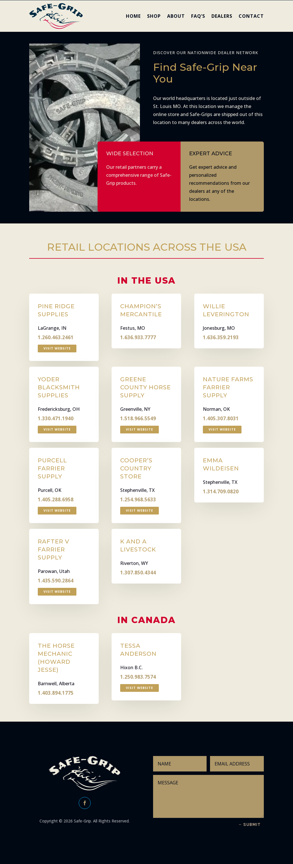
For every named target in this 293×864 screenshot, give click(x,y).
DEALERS (221, 16)
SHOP (154, 16)
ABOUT (176, 16)
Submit (252, 824)
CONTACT (251, 16)
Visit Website (57, 348)
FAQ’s (198, 16)
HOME (133, 16)
